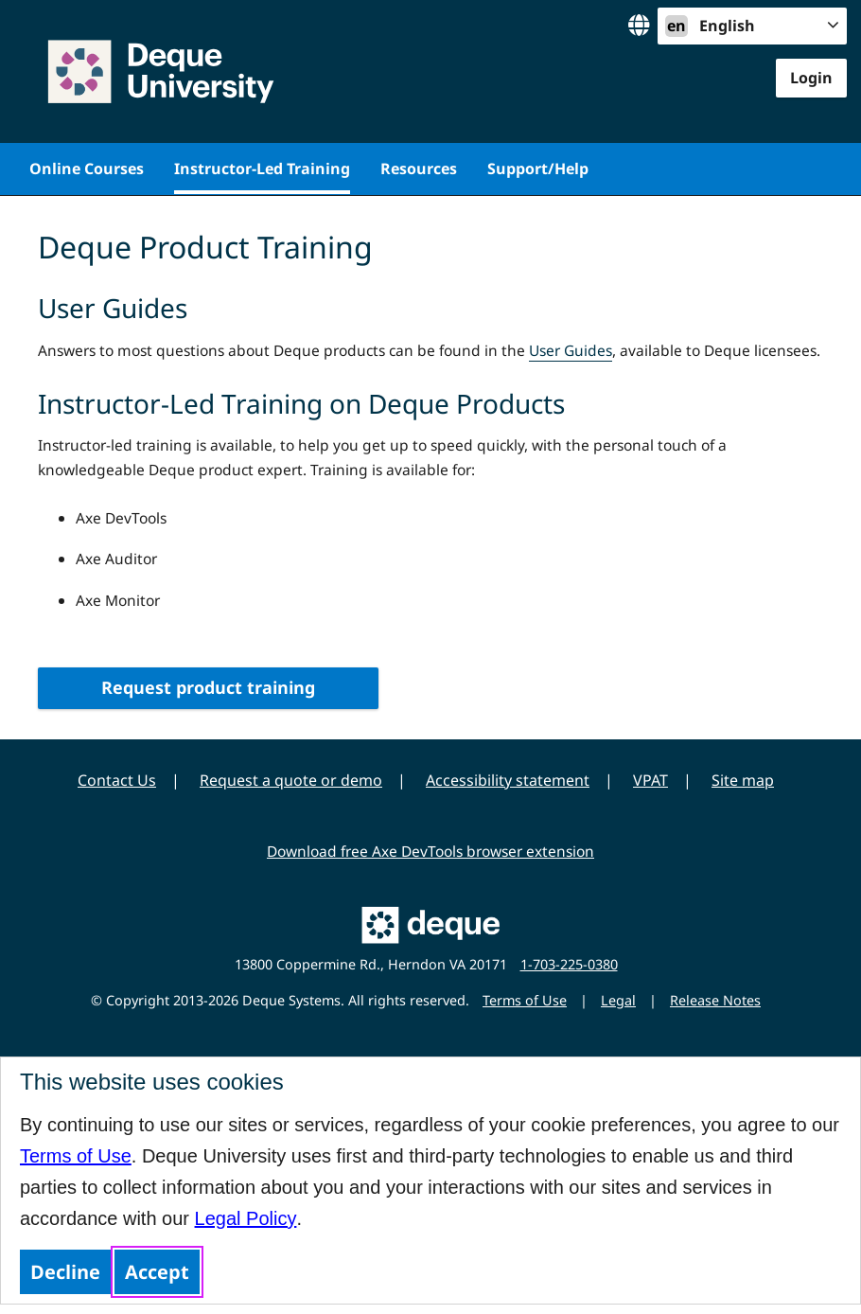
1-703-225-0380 (569, 964)
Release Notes (715, 1000)
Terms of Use (76, 1155)
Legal (618, 1000)
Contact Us (117, 780)
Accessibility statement (507, 780)
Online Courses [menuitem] (86, 168)
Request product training (208, 687)
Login (811, 77)
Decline (65, 1272)
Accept (157, 1272)
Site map (743, 780)
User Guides (570, 350)
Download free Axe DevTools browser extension (430, 851)
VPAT (650, 780)
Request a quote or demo (291, 780)
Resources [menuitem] (418, 168)
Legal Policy (246, 1218)
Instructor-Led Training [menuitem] (262, 168)
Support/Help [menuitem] (538, 168)
